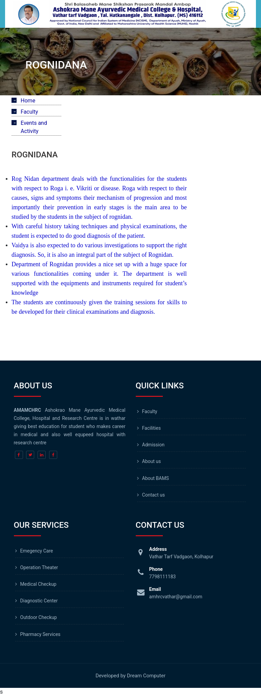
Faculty (149, 411)
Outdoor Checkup (38, 617)
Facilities (151, 428)
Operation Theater (39, 567)
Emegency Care (36, 551)
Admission (153, 444)
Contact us (153, 495)
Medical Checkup (38, 584)
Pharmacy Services (40, 634)
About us (151, 461)
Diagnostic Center (39, 600)
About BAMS (155, 478)
